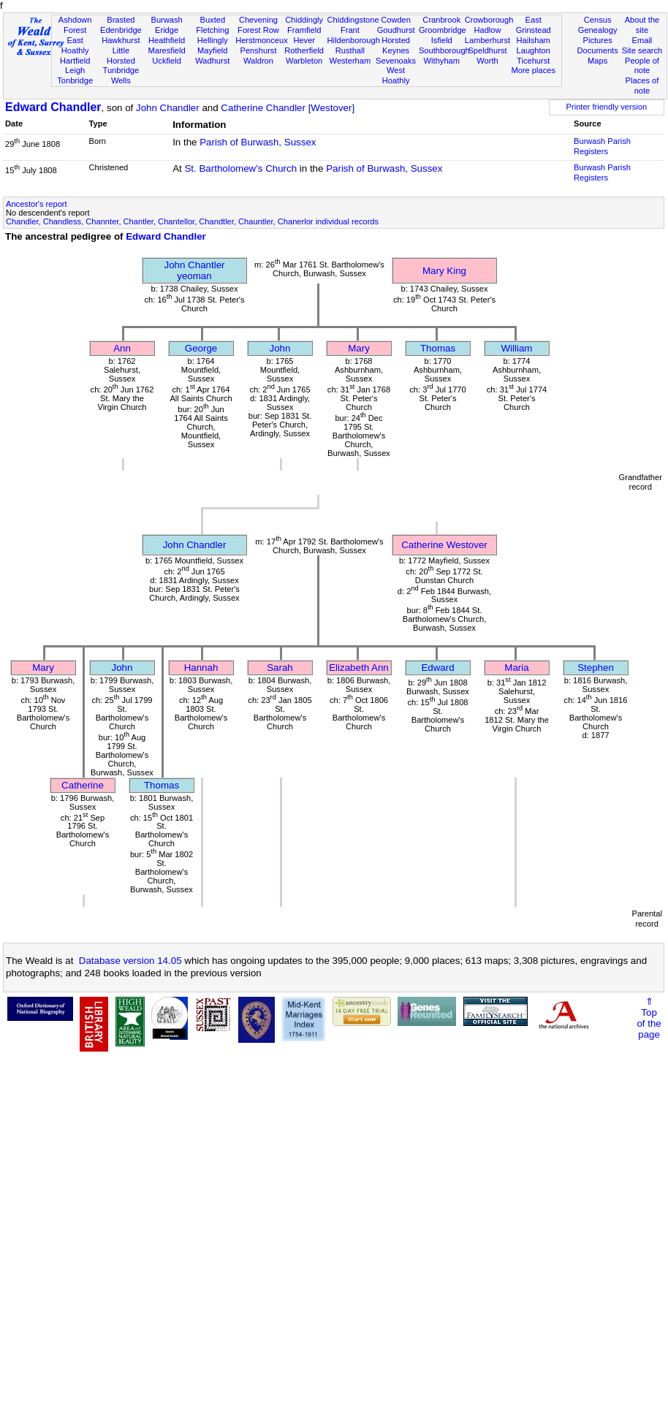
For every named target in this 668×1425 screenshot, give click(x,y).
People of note (642, 65)
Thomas (437, 348)
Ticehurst (533, 60)
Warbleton (304, 60)
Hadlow (487, 30)
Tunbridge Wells (121, 75)
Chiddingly (304, 19)
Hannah (201, 667)
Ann (122, 348)
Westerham (350, 60)
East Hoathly (75, 45)
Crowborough (489, 19)
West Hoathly (396, 75)
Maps (597, 60)
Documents (597, 50)
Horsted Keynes (396, 45)
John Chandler (168, 107)
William (517, 348)
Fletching (212, 30)
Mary (359, 348)
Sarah (280, 667)
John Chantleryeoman (194, 270)
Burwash (166, 19)
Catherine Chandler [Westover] (287, 107)
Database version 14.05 (130, 960)
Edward (437, 667)
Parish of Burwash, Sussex (258, 142)
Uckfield (166, 60)
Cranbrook (441, 19)
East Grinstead (533, 24)
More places (533, 70)
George (201, 348)
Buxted (212, 19)
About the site (642, 24)
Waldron (258, 60)
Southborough (444, 50)
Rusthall (350, 50)
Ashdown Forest (75, 24)
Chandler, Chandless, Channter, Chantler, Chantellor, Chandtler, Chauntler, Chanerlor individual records (192, 221)
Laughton (533, 50)
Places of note (642, 85)
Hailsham (533, 40)
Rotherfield (304, 50)
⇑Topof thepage (649, 1018)
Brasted (120, 19)
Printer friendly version (607, 106)
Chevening (258, 19)
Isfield (441, 40)
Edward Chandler (53, 107)
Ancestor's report (36, 204)
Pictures (597, 40)
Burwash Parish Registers (602, 146)
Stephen (595, 667)
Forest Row (258, 30)
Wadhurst (212, 60)
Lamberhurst (487, 40)
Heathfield (166, 40)
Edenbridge (121, 30)
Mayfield (212, 50)
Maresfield (166, 50)
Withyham (442, 60)
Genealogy (598, 30)
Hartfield (75, 60)
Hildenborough (353, 40)
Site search (642, 50)
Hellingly (212, 40)
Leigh (75, 70)
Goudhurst (396, 30)
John (280, 348)
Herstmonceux (261, 40)
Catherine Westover (444, 544)
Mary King (444, 270)
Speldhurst (487, 50)
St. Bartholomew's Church (240, 168)
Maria (516, 667)
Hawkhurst (121, 40)
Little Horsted (121, 55)
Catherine (82, 785)
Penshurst (258, 50)
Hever (304, 40)
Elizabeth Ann (359, 667)
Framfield (304, 30)
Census (598, 19)
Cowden (396, 19)
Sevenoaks (396, 60)
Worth (487, 60)
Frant (350, 30)
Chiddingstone (353, 19)
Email (642, 40)
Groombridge (442, 30)
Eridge (166, 30)
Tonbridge (75, 80)
